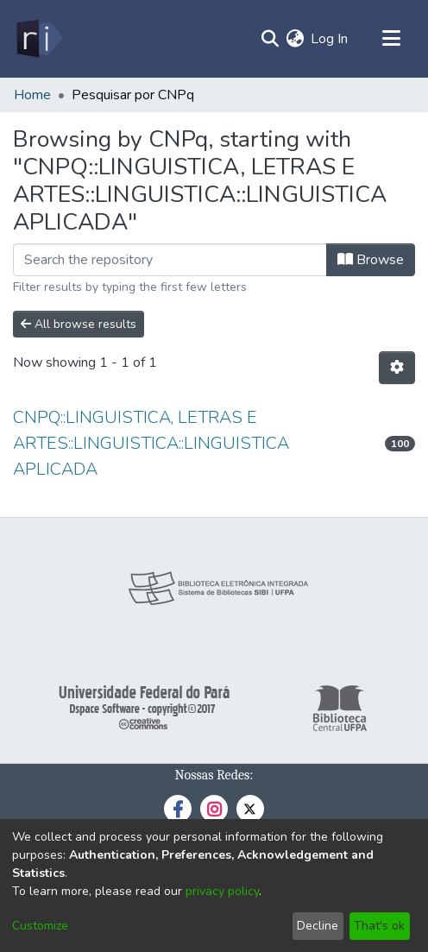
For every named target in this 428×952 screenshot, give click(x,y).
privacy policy (222, 891)
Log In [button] (330, 38)
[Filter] (170, 259)
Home (32, 94)
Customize (40, 925)
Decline (317, 925)
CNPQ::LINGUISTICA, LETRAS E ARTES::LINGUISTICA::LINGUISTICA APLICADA (151, 443)
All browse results (78, 324)
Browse (370, 259)
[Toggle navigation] (391, 38)
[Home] (38, 38)
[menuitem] (294, 38)
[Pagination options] (397, 367)
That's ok (379, 925)
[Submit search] (269, 38)
